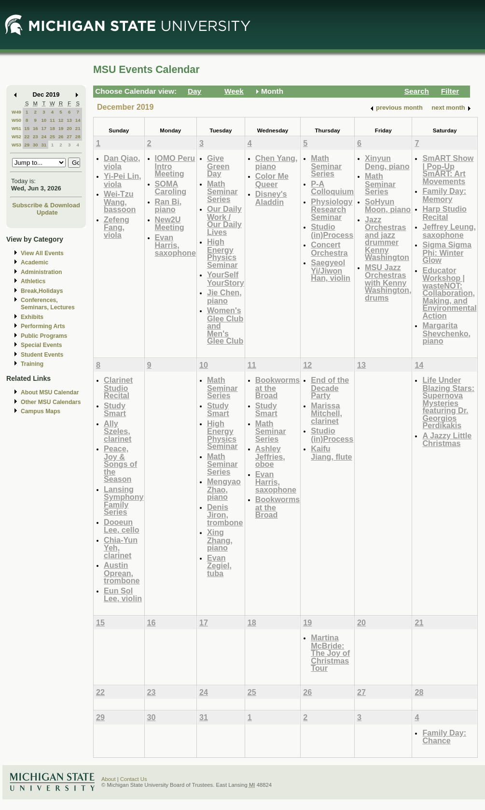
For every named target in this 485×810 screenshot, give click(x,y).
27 (69, 136)
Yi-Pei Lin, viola (122, 180)
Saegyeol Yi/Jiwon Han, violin (330, 270)
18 (52, 128)
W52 (16, 136)
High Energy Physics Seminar (222, 253)
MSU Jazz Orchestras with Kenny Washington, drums (388, 282)
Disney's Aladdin (271, 197)
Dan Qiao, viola (122, 162)
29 (26, 144)
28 (78, 136)
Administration (41, 272)
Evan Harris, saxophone (175, 245)
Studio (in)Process (332, 230)
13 (69, 120)
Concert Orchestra (329, 248)
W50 (16, 120)
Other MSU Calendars (51, 402)
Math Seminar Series (222, 191)
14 (78, 120)
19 (61, 128)
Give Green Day (218, 166)
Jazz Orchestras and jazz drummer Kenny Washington (387, 238)
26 (61, 136)
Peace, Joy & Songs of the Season (120, 463)
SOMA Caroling (171, 187)
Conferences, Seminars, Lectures (48, 304)
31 (43, 144)
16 (35, 128)
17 (43, 128)
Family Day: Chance (444, 736)
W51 (16, 128)
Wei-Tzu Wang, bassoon (120, 201)
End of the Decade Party (330, 388)
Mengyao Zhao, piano (224, 489)
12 (61, 120)
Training (32, 364)
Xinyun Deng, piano (387, 162)
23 (35, 136)
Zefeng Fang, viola (116, 227)
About (108, 779)
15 (26, 128)
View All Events (42, 253)
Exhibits (32, 317)
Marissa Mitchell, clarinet (326, 413)
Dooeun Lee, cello (121, 526)
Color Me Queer (272, 180)
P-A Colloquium (332, 187)
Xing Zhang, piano (220, 540)
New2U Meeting (169, 223)
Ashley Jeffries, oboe (270, 456)
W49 (16, 112)
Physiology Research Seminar (331, 209)
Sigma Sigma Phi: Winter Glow (446, 252)
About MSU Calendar (50, 392)
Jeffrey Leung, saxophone (448, 230)
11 (52, 120)
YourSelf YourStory (225, 278)
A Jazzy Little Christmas (446, 439)
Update (47, 212)
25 (52, 136)
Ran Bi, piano (168, 205)
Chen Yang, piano (276, 162)
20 (69, 128)
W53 (16, 144)
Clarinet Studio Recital (118, 388)
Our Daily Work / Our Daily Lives (224, 220)
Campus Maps (40, 411)
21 (78, 128)
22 (26, 136)
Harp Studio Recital (444, 212)
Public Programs (44, 336)
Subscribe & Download (46, 205)
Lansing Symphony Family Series (124, 501)
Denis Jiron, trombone (225, 515)
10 (43, 120)
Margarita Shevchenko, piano (446, 333)
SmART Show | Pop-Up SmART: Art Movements (447, 170)
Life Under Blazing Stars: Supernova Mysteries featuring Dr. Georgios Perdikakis (448, 403)
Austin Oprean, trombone (122, 573)
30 (35, 144)
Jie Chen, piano (224, 296)
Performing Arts (43, 326)
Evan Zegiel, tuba (219, 565)
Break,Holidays (42, 291)
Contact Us (133, 779)
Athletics (33, 281)
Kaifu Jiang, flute (331, 452)
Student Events (42, 354)
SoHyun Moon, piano (388, 205)
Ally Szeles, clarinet (117, 431)
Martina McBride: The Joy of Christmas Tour (330, 652)
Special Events (41, 345)
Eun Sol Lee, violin (123, 594)
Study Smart (115, 409)
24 (43, 136)
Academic (34, 262)
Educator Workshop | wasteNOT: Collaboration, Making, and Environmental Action (449, 293)
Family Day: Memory (444, 195)
